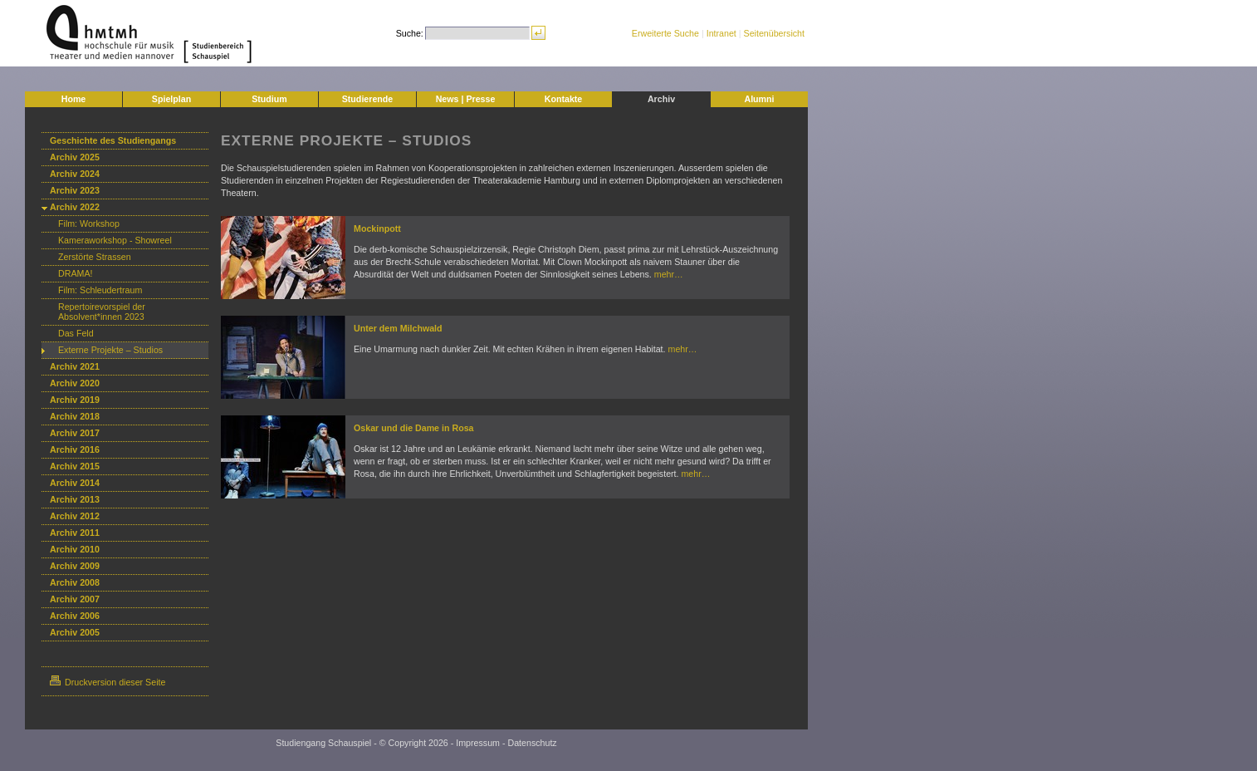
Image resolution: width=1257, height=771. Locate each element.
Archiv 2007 (75, 599)
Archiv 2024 (75, 174)
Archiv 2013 (75, 499)
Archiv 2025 (75, 157)
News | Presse (466, 99)
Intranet (721, 33)
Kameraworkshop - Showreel (115, 240)
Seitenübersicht (774, 33)
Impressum (478, 743)
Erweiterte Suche (665, 33)
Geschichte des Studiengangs (113, 140)
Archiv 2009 (75, 566)
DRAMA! (75, 273)
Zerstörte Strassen (94, 257)
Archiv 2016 (75, 449)
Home (73, 99)
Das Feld (76, 333)
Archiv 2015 (75, 466)
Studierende (368, 99)
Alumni (759, 99)
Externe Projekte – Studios (110, 350)
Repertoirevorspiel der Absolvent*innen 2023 (101, 312)
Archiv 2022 (75, 207)
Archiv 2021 (75, 366)
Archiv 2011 (75, 533)
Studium (269, 99)
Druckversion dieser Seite (107, 682)
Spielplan (171, 99)
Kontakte (564, 99)
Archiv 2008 (75, 582)
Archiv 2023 (75, 190)
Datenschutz (531, 743)
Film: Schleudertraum (100, 290)
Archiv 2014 (75, 483)
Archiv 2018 (75, 416)
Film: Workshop (89, 223)
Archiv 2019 (75, 400)
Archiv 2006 (75, 616)
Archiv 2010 (75, 549)
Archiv (661, 99)
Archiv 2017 (75, 433)
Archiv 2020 (75, 383)
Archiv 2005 (75, 632)
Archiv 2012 (75, 516)
